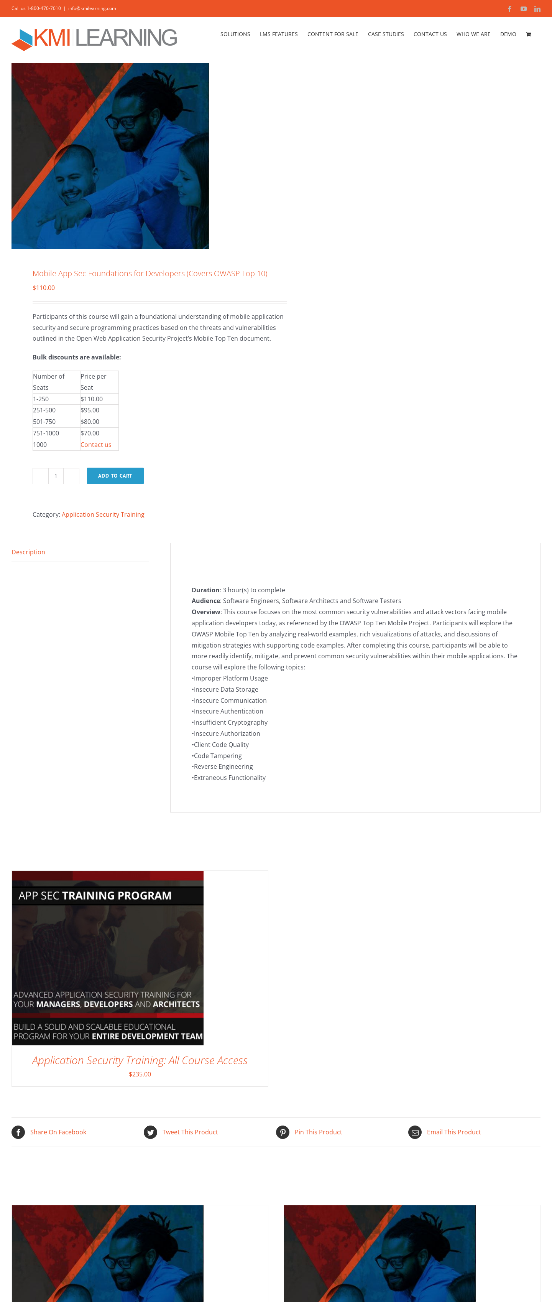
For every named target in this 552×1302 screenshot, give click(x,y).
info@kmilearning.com (92, 8)
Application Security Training (103, 514)
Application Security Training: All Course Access (140, 1060)
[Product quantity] (56, 476)
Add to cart (115, 475)
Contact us (96, 444)
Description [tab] (28, 552)
